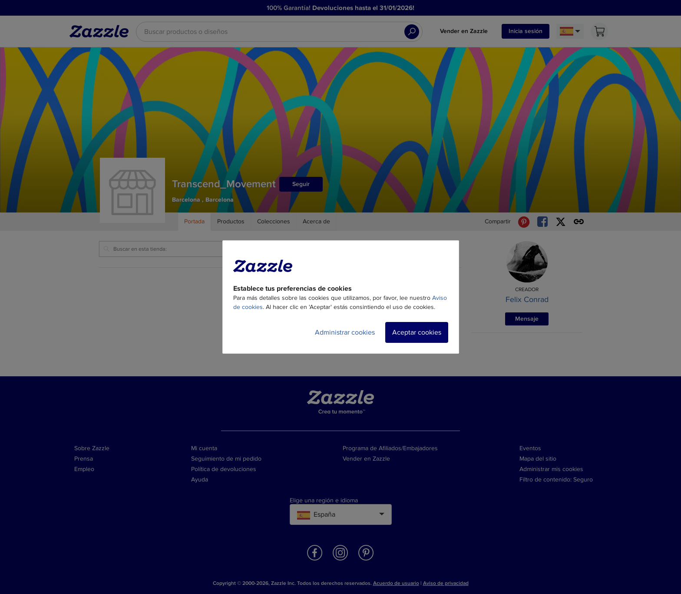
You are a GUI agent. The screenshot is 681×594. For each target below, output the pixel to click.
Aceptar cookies (416, 332)
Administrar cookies (345, 332)
